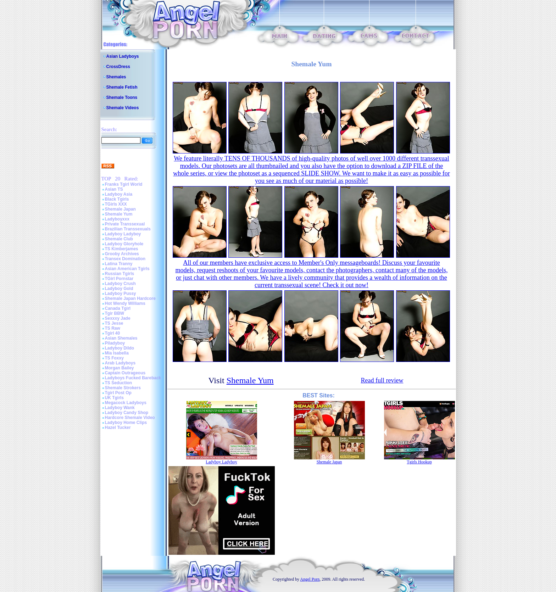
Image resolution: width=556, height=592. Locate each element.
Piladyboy (115, 343)
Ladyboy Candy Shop (127, 412)
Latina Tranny (119, 263)
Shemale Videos (122, 107)
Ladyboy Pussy (120, 293)
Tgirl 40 (112, 333)
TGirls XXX (116, 204)
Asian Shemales (121, 338)
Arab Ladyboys (120, 363)
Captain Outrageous (125, 372)
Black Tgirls (117, 199)
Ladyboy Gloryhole (124, 243)
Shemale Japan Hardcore (130, 298)
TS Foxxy (114, 358)
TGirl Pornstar (119, 278)
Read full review (382, 380)
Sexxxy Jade (117, 318)
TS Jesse (114, 323)
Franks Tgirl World (124, 184)
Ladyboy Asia (119, 194)
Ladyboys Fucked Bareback (133, 377)
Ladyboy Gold (119, 288)
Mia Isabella (117, 353)
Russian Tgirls (119, 273)
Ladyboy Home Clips (126, 422)
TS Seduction (118, 382)
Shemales (116, 76)
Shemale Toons (122, 97)
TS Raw (112, 328)
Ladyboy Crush (120, 283)
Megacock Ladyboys (125, 402)
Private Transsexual (125, 224)
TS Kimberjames (121, 248)
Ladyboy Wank (120, 407)
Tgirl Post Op (118, 392)
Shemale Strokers (123, 387)
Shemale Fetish (122, 87)
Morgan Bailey (119, 367)
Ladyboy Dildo (119, 348)
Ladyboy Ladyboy (123, 233)
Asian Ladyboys (122, 56)
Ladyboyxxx (117, 219)
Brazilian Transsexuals (128, 229)
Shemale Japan (120, 209)
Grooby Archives (122, 253)
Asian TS (114, 189)
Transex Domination (125, 258)
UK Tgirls (114, 397)
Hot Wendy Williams (125, 303)
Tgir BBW (114, 313)
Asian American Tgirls (127, 268)
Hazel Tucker (118, 427)
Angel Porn (309, 579)
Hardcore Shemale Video (130, 417)
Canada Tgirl (118, 308)
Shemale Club (119, 238)
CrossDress (118, 66)
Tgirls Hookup (419, 461)
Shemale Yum (119, 214)
